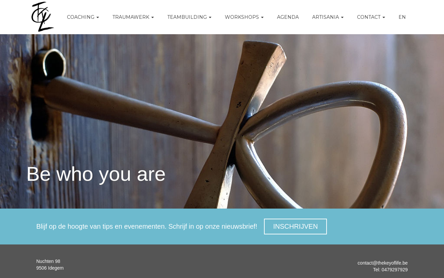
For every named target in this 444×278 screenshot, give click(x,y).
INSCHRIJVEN (295, 226)
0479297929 (394, 269)
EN (402, 17)
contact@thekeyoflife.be (383, 263)
